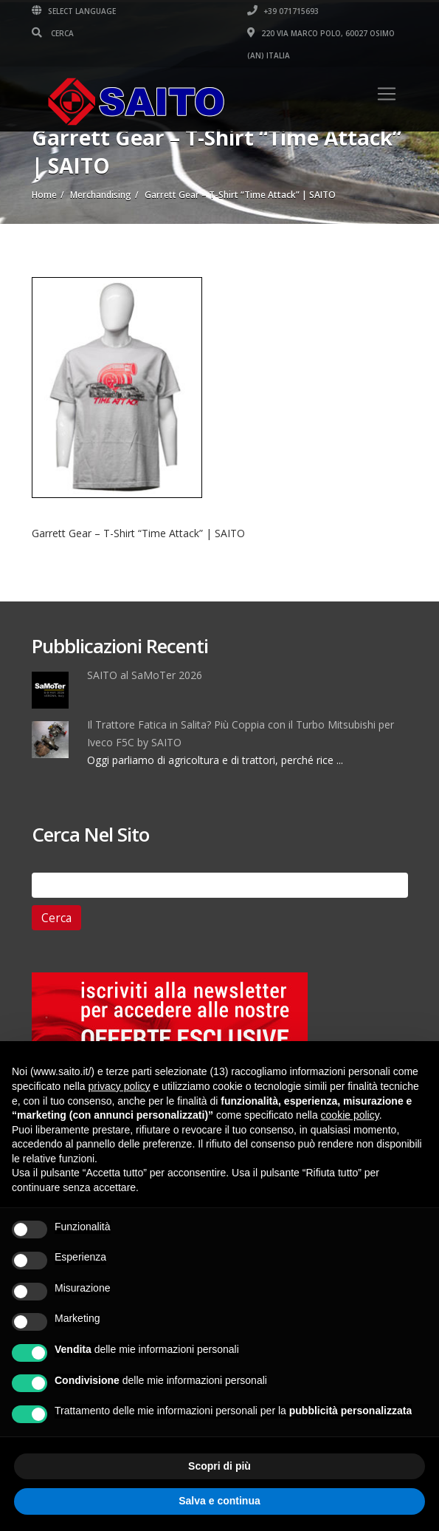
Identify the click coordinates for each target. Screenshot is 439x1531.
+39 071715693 (283, 11)
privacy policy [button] (120, 1086)
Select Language (74, 11)
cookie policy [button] (350, 1115)
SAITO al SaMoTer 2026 (144, 675)
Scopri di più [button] (219, 1466)
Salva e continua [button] (219, 1501)
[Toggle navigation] (386, 94)
